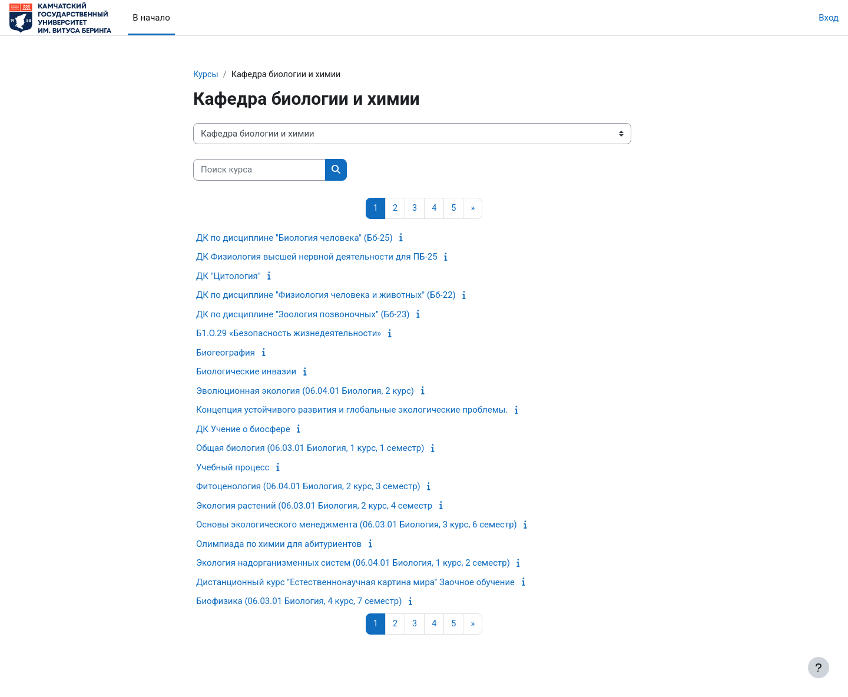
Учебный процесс (232, 468)
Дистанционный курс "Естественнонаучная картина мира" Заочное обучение (355, 582)
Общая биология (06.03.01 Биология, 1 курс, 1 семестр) (310, 449)
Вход (829, 17)
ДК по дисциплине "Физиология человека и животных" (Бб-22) (326, 296)
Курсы (206, 74)
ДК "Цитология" (228, 276)
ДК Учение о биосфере (243, 429)
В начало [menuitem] (151, 17)
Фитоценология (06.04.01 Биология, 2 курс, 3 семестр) (308, 487)
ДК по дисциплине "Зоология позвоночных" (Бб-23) (303, 315)
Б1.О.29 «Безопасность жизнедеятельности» (288, 334)
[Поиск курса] (259, 170)
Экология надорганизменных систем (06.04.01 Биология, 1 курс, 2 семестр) (353, 564)
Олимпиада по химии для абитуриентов (279, 544)
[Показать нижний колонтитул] (818, 667)
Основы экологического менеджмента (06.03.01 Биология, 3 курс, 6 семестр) (356, 525)
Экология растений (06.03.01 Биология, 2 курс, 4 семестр (314, 506)
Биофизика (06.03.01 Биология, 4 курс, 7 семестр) (299, 602)
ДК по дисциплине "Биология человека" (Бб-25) (294, 238)
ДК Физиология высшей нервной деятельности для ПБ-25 (317, 258)
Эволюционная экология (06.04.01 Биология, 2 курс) (305, 391)
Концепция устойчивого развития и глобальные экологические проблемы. (352, 411)
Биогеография (225, 353)
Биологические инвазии (246, 372)
